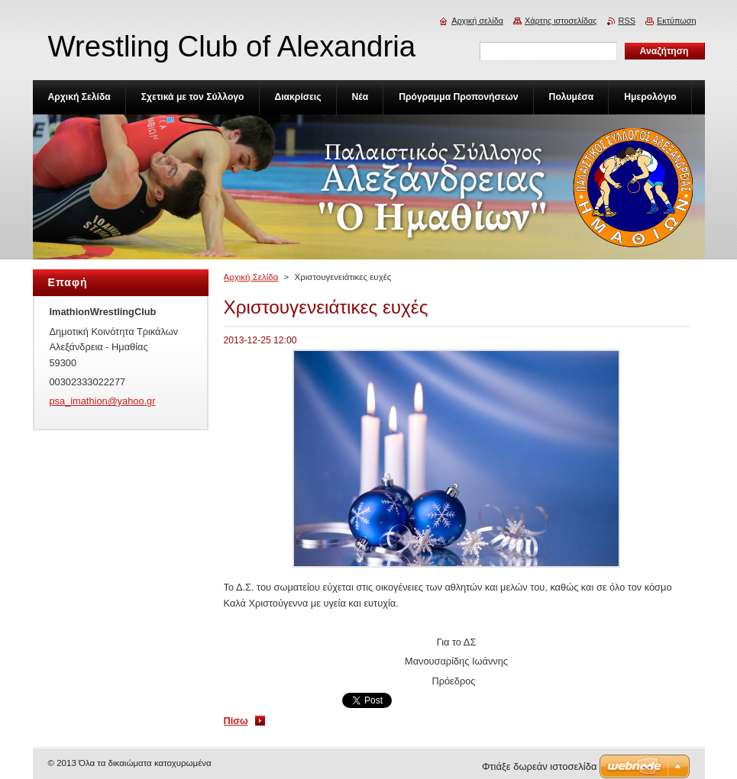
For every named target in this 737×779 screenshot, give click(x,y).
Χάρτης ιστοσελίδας (561, 20)
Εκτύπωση (677, 20)
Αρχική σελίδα (477, 20)
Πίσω (236, 720)
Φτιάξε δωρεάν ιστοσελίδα (539, 766)
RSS (627, 20)
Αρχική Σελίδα (251, 277)
